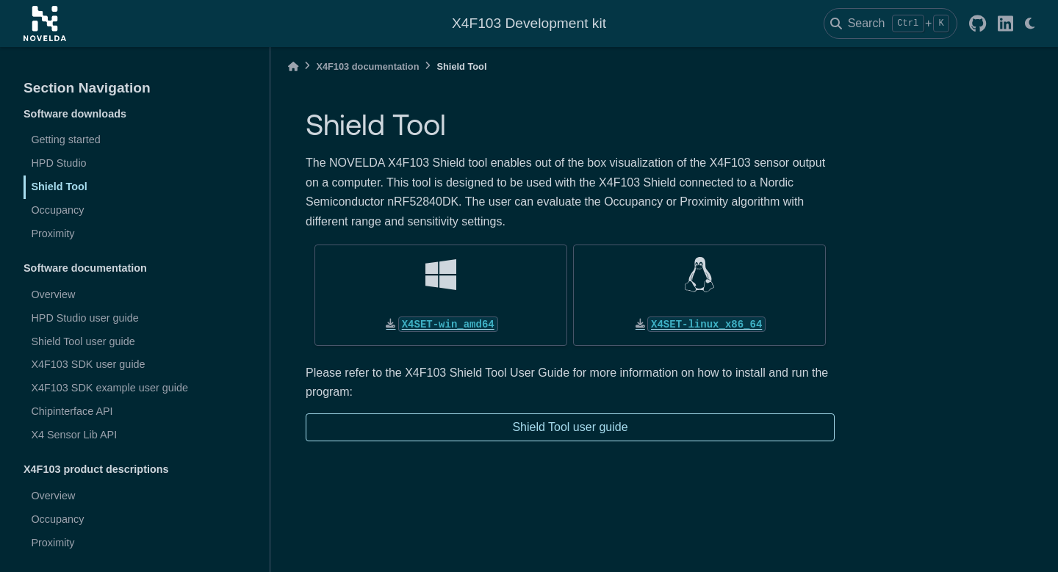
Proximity (52, 233)
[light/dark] (1029, 23)
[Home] (293, 66)
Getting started (65, 139)
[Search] (890, 23)
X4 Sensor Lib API (74, 435)
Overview (53, 294)
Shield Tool (59, 186)
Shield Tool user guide (82, 341)
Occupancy (57, 210)
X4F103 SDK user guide (88, 364)
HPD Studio (58, 163)
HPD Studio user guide (84, 318)
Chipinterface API (71, 411)
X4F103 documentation (367, 66)
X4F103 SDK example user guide (109, 388)
